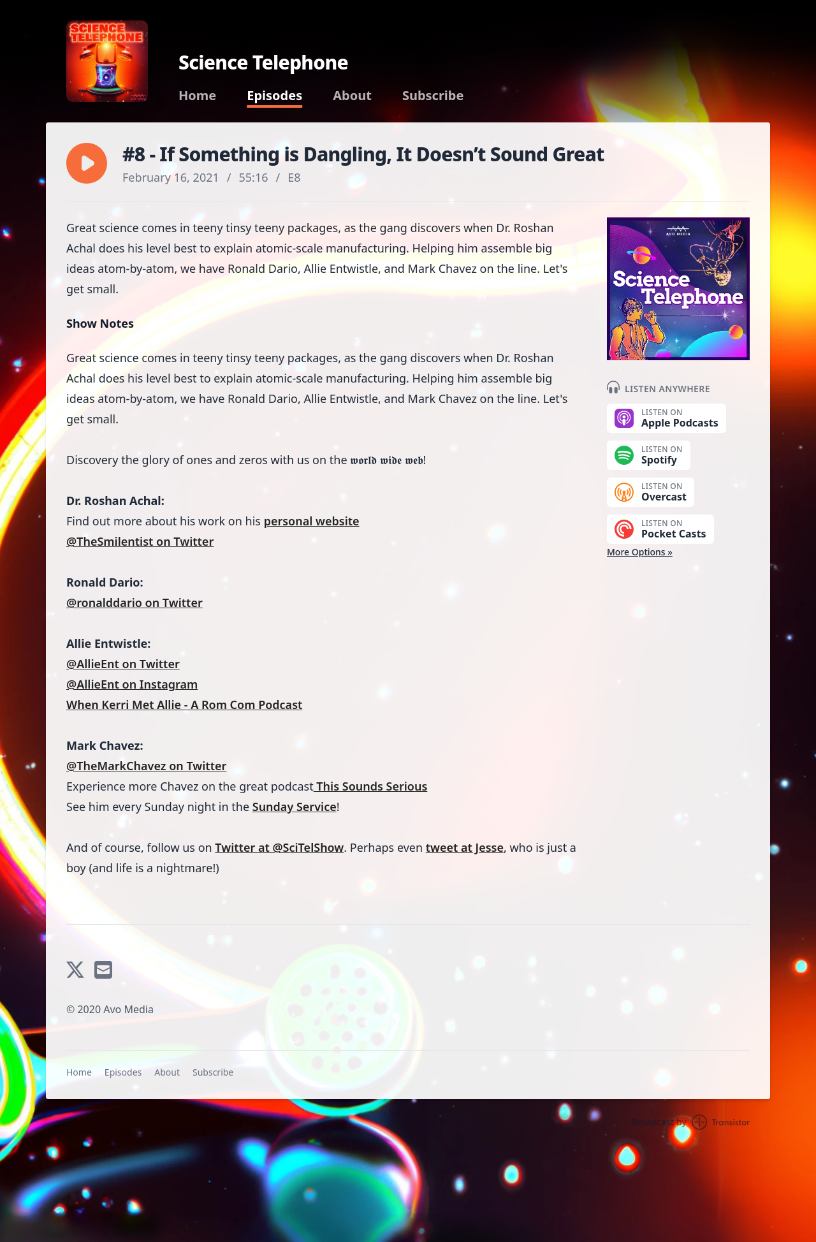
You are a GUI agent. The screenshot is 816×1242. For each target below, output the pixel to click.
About (352, 95)
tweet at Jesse (465, 847)
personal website (312, 521)
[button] (86, 163)
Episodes (274, 95)
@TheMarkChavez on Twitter (146, 765)
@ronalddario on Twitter (134, 602)
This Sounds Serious (371, 786)
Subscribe (433, 95)
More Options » (640, 552)
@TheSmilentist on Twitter (140, 541)
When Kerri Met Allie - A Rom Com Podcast (184, 704)
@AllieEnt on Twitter (123, 663)
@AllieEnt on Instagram (132, 684)
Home (197, 95)
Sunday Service (294, 806)
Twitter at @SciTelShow (279, 847)
